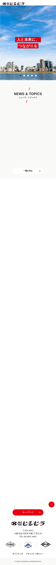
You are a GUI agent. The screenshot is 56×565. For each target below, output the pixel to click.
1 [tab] (20, 75)
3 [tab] (28, 75)
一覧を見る (28, 171)
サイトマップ (18, 554)
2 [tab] (24, 75)
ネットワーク (28, 512)
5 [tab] (36, 75)
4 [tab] (32, 75)
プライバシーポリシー (34, 554)
